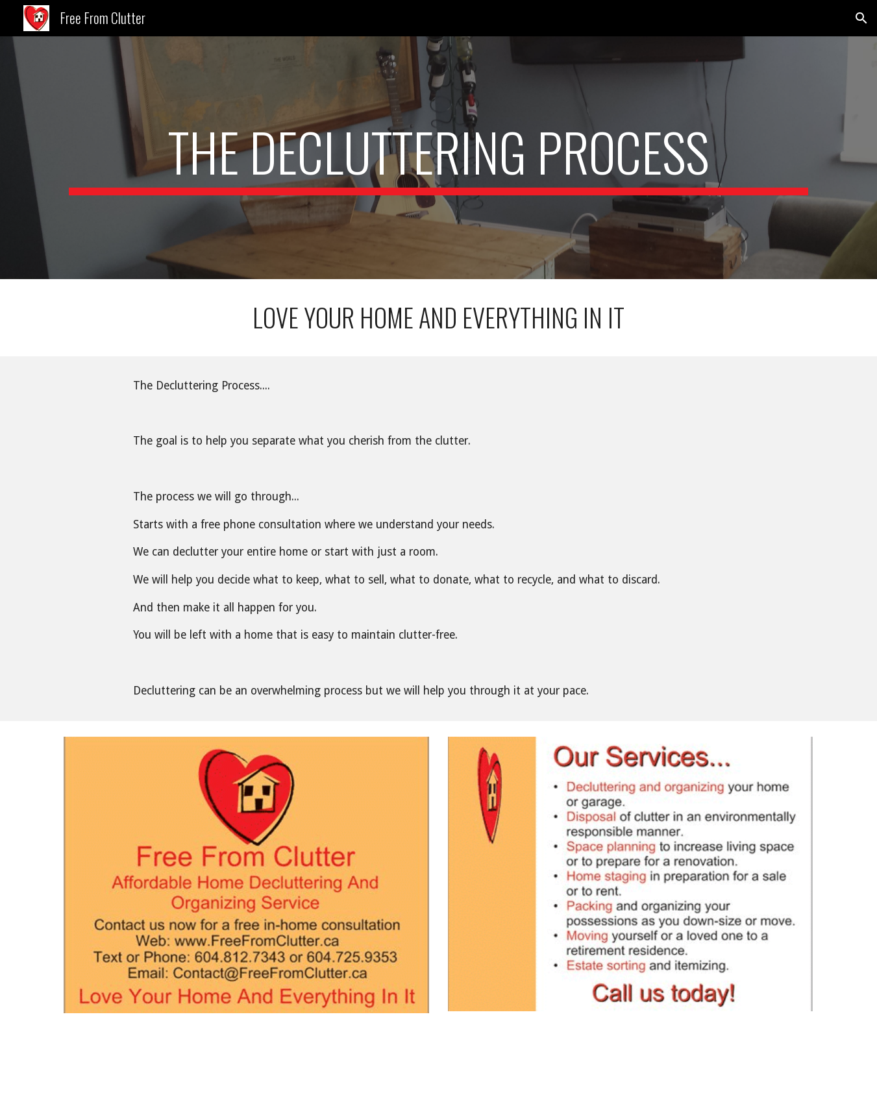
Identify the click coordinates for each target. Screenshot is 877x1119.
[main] (438, 158)
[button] (861, 18)
